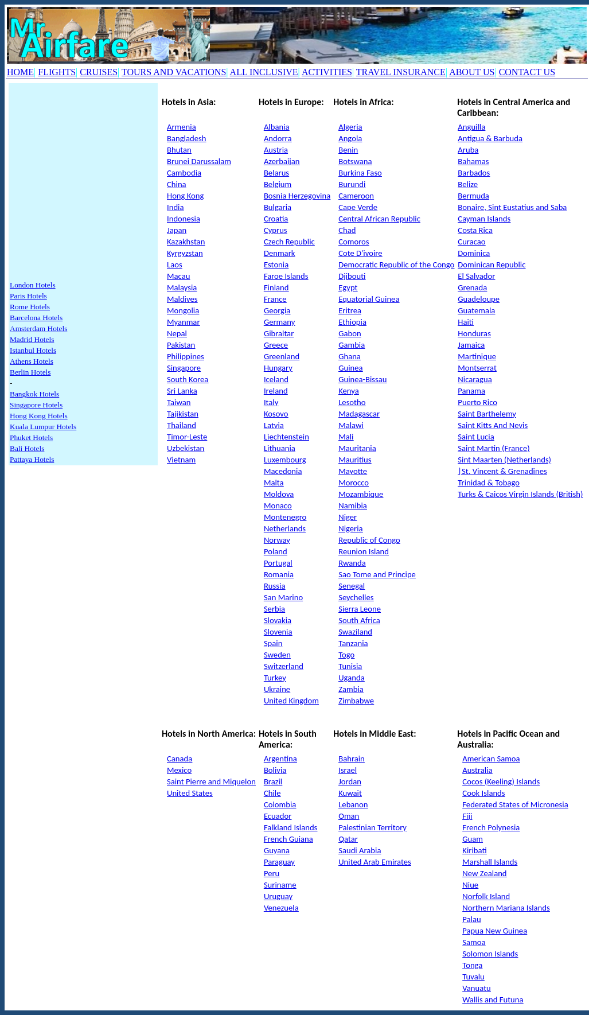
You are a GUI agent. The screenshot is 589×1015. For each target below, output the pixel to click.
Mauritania (357, 448)
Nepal (177, 333)
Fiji (467, 816)
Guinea (350, 368)
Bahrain (351, 758)
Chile (272, 793)
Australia (477, 770)
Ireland (276, 391)
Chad (347, 230)
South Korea (187, 379)
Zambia (351, 689)
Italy (271, 402)
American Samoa (491, 758)
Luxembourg (285, 459)
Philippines (185, 356)
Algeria (350, 127)
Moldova (279, 494)
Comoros (353, 241)
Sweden (277, 655)
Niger (347, 517)
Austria (276, 150)
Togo (346, 655)
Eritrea (349, 310)
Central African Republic (379, 218)
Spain (273, 643)
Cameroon (356, 195)
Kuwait (350, 793)
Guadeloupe (479, 299)
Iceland (276, 379)
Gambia (351, 345)
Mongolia (183, 310)
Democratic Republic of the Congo (396, 264)
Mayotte (352, 471)
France (275, 299)
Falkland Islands (290, 827)
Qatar (348, 839)
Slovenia (278, 632)
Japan (176, 230)
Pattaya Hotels (32, 459)
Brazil (273, 781)
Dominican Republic (491, 264)
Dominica (474, 253)
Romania (279, 574)
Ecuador (277, 816)
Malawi (351, 425)
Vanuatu (476, 988)
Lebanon (353, 804)
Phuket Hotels (31, 437)
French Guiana (288, 839)
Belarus (276, 173)
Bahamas (473, 161)
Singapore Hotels (36, 404)
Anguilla (471, 127)
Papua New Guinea (494, 930)
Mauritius (354, 459)
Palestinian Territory (372, 827)
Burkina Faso (360, 173)
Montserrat (477, 368)
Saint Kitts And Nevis (493, 425)
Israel (347, 770)
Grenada (472, 287)
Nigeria (350, 528)
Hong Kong (185, 195)
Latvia (274, 425)
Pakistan (181, 345)
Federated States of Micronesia (515, 804)
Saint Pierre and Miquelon (211, 781)
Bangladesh (186, 138)
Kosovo (276, 414)
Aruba (468, 150)
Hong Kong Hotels (39, 415)
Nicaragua (475, 379)
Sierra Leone (359, 609)
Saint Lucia (476, 436)
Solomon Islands (490, 953)
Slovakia (277, 620)
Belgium (277, 184)
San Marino (283, 597)
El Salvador (476, 276)
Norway (277, 540)
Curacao (471, 241)
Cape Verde (357, 207)
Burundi (351, 184)
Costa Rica (475, 230)
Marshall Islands (489, 862)
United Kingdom (291, 700)
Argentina (280, 758)
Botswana (355, 161)
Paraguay (279, 862)
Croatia (276, 218)
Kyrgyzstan (185, 253)
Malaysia (182, 287)
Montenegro (285, 517)
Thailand (181, 425)
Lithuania (279, 448)
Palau (471, 919)
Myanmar (183, 322)
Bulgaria (277, 207)
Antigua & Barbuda (490, 138)
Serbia (274, 609)
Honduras (474, 333)
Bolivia (275, 770)
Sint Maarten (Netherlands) (504, 459)
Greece (276, 345)
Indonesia (183, 218)
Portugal (278, 563)
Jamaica (471, 345)
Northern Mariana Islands (505, 908)
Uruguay (278, 896)
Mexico (179, 770)
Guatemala (476, 310)
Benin (348, 150)
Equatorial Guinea (368, 299)
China (176, 184)
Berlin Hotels (30, 372)
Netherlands (285, 528)
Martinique (477, 356)
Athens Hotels (31, 361)
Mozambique (360, 494)
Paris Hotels (28, 295)
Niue (470, 885)
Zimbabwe (356, 700)
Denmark (279, 253)
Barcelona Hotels (36, 317)
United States (190, 793)
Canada (179, 758)
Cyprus (275, 230)
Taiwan (178, 402)
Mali (345, 436)
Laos (174, 264)
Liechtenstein (286, 436)
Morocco (353, 482)
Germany (279, 322)
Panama (471, 391)
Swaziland (355, 632)
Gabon (349, 333)
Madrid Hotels (32, 339)
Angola (350, 138)
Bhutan (179, 150)
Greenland (281, 356)
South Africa (359, 620)
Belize (468, 184)
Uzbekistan (185, 448)
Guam (472, 839)
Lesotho (351, 402)
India (175, 207)
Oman (348, 816)
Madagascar (359, 414)
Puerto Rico (477, 402)
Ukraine (277, 689)
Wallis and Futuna (492, 999)
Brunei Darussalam (199, 161)
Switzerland (283, 666)
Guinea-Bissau (362, 379)
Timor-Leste (187, 436)
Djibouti (351, 276)
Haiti (466, 322)
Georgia (277, 310)
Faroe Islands (286, 276)
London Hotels (33, 285)
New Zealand (484, 873)
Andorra (278, 138)
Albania (277, 127)
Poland (275, 551)
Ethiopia (352, 322)
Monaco (278, 505)
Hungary (278, 368)
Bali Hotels (27, 448)
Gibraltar (279, 333)
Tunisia (350, 666)
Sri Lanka (182, 391)
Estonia (276, 264)
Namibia (352, 505)
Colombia (280, 804)
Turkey (275, 677)
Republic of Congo (369, 540)
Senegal (351, 586)
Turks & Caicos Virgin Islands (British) (520, 494)
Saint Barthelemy (487, 414)
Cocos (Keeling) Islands (501, 781)
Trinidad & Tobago (489, 482)
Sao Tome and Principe (377, 574)
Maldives (182, 299)
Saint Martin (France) (493, 448)
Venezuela (281, 908)
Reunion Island (363, 551)
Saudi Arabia (359, 850)
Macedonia (283, 471)
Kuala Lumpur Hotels (43, 426)
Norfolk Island (486, 896)
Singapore (184, 368)
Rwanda (351, 563)
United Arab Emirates (374, 862)
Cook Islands (483, 793)
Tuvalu (473, 976)
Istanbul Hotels (33, 350)
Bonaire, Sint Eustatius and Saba (512, 207)
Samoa (473, 942)
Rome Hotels (30, 306)
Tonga (472, 965)
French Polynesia (491, 827)
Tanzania (353, 643)
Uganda (351, 677)
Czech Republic (289, 241)
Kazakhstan (186, 241)
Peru (271, 873)
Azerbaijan (282, 161)
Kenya (348, 391)
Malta (274, 482)
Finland (276, 287)
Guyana (277, 850)
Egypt (347, 287)
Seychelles (355, 597)
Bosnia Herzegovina (297, 195)
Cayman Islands (484, 218)
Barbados (474, 173)
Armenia (181, 127)
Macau (178, 276)
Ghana (349, 356)
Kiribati (474, 850)
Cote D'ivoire (360, 253)
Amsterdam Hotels (38, 328)
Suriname (280, 885)
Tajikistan (182, 414)
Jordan (349, 781)
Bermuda (473, 195)
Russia (275, 586)
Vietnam (181, 459)
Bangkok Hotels (34, 394)
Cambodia (184, 173)
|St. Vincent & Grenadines (502, 471)
